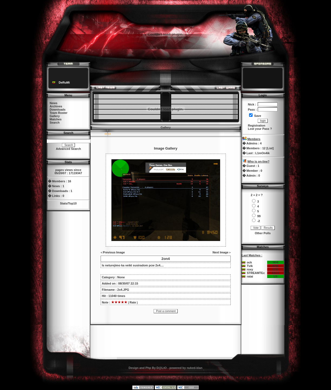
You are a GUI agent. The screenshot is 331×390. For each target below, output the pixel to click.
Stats (63, 203)
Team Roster (59, 112)
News (54, 103)
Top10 (72, 203)
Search (55, 122)
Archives (56, 106)
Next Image (221, 252)
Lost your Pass (258, 128)
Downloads (58, 109)
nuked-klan (194, 367)
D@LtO (162, 367)
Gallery (55, 116)
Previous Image (114, 252)
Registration (256, 125)
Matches (56, 119)
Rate (133, 302)
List (270, 148)
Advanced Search (68, 148)
